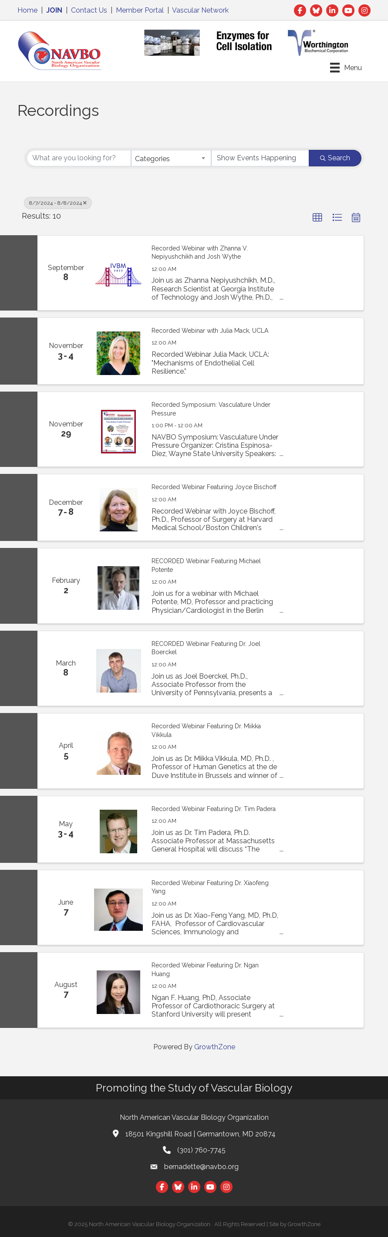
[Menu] (346, 67)
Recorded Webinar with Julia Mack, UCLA (210, 330)
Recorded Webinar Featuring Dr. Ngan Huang (205, 969)
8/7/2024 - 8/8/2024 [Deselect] (58, 203)
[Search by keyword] (79, 158)
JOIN (54, 10)
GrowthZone (214, 1047)
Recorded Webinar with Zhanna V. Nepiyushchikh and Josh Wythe (200, 252)
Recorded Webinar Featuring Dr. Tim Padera (214, 808)
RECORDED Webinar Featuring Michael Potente (206, 565)
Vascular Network (200, 10)
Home (27, 10)
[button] (317, 217)
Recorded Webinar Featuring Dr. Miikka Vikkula (206, 730)
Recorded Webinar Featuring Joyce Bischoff (214, 486)
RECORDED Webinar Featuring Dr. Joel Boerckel (206, 648)
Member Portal (140, 10)
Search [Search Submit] (335, 158)
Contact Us (89, 10)
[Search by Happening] (260, 158)
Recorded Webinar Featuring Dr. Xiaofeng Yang (210, 887)
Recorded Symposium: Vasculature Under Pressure (211, 409)
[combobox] (171, 158)
